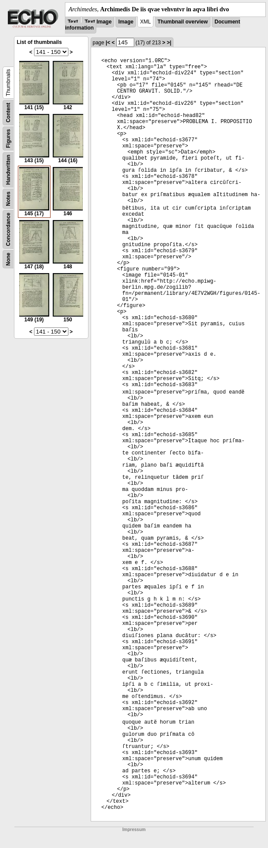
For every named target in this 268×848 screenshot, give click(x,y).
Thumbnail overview (183, 22)
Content (8, 112)
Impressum (134, 829)
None (8, 259)
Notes (8, 198)
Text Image (98, 22)
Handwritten (8, 170)
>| (169, 43)
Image (125, 22)
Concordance (8, 229)
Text (73, 22)
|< (108, 43)
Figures (8, 138)
